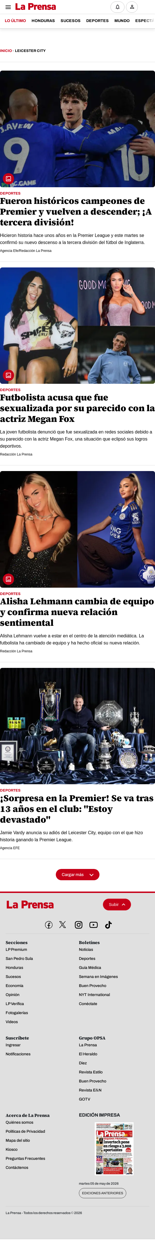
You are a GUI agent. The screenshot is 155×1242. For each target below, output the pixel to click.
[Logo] (34, 7)
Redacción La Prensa (16, 454)
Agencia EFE (10, 848)
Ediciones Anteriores (102, 1193)
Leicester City (30, 51)
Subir (117, 904)
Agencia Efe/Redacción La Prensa (26, 251)
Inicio (6, 51)
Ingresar (133, 11)
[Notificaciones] (117, 7)
